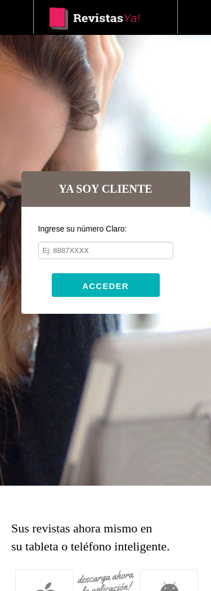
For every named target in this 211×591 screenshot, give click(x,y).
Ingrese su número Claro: (82, 228)
